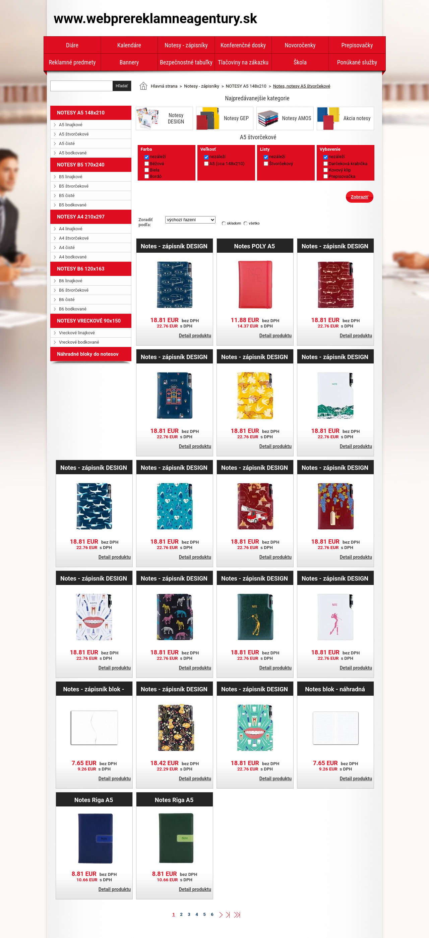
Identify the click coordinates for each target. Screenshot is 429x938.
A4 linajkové (70, 228)
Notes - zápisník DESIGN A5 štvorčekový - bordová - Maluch (335, 246)
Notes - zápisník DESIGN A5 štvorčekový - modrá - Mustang (174, 246)
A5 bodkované (72, 152)
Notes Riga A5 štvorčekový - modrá (94, 799)
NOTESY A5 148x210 (81, 113)
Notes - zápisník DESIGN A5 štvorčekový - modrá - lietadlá (93, 467)
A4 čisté (67, 247)
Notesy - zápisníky (186, 45)
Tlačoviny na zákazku (243, 62)
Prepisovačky (357, 45)
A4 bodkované (72, 256)
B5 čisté (66, 195)
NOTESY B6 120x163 (81, 269)
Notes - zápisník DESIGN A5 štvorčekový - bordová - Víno (335, 467)
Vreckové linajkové (77, 332)
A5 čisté (67, 143)
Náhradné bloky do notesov (88, 354)
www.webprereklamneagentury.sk (155, 19)
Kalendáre (129, 45)
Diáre (72, 45)
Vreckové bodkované (79, 342)
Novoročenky (300, 45)
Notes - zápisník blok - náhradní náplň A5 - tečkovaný (93, 689)
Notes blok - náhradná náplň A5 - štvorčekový (335, 689)
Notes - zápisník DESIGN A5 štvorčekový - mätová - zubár (254, 689)
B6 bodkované (72, 308)
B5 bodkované (72, 204)
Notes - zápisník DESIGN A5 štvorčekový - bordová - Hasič (254, 467)
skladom (234, 223)
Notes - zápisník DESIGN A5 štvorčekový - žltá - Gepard (254, 356)
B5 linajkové (70, 176)
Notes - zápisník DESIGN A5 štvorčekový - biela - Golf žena (335, 578)
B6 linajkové (70, 280)
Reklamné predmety (72, 62)
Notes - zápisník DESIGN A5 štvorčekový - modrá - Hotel (174, 356)
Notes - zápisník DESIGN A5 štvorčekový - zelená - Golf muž (254, 578)
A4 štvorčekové (74, 238)
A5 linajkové (70, 124)
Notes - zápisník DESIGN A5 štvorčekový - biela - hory (335, 356)
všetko (254, 223)
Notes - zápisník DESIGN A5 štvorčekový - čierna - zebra (174, 578)
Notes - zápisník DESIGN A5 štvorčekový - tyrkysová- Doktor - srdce (174, 467)
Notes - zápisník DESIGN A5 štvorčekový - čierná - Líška (174, 689)
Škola (300, 62)
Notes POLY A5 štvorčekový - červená (254, 246)
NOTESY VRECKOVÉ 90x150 (89, 321)
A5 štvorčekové (74, 134)
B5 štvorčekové (73, 186)
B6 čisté (66, 299)
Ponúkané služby (357, 62)
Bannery (129, 62)
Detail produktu (195, 335)
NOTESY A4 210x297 (81, 217)
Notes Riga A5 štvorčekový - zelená (174, 799)
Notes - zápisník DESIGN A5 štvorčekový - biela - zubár (93, 578)
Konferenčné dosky (243, 45)
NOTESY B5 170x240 (81, 165)
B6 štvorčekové (73, 290)
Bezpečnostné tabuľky (186, 62)
